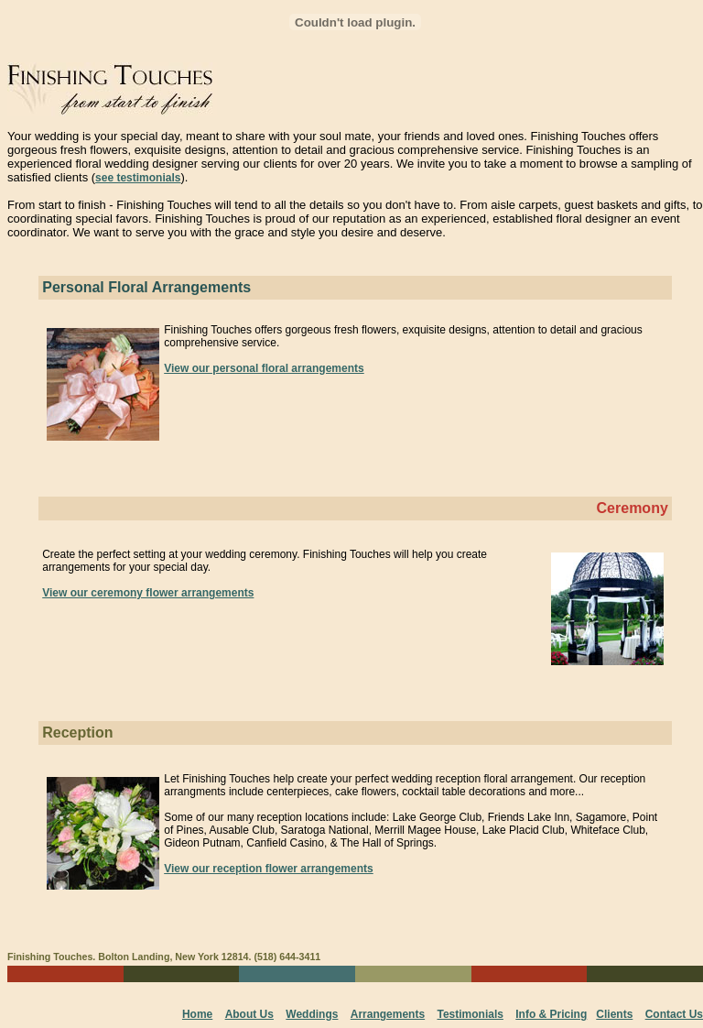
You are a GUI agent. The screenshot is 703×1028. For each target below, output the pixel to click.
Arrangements (388, 1014)
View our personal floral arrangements (264, 368)
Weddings (312, 1014)
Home (197, 1014)
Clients (614, 1014)
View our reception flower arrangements (268, 868)
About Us (249, 1014)
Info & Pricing (551, 1014)
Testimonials (470, 1014)
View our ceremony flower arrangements (148, 592)
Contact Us (674, 1014)
